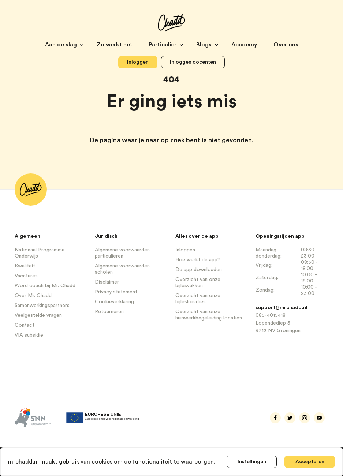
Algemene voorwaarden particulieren (122, 253)
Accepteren (309, 461)
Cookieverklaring (114, 301)
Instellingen (252, 461)
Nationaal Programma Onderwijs (39, 253)
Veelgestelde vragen (38, 315)
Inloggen (138, 62)
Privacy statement (116, 292)
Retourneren (109, 311)
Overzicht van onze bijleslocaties (197, 298)
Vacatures (26, 275)
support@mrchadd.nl (281, 307)
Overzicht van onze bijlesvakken (197, 282)
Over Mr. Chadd (33, 295)
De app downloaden (198, 269)
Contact (24, 325)
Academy (245, 45)
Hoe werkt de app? (197, 259)
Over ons (285, 45)
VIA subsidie (29, 335)
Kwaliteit (25, 266)
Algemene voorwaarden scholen (122, 269)
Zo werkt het (115, 45)
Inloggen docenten (193, 62)
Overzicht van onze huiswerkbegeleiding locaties (208, 315)
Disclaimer (107, 282)
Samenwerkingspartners (42, 305)
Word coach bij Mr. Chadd (45, 285)
